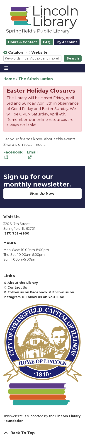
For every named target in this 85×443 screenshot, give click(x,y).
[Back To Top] (42, 433)
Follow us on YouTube (43, 297)
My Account (66, 42)
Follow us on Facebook (25, 292)
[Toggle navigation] (6, 68)
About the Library (20, 283)
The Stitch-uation (35, 79)
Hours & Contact (22, 42)
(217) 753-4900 (16, 233)
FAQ (47, 42)
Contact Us (15, 287)
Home (9, 79)
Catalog (15, 52)
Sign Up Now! (42, 193)
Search (73, 58)
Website (39, 52)
